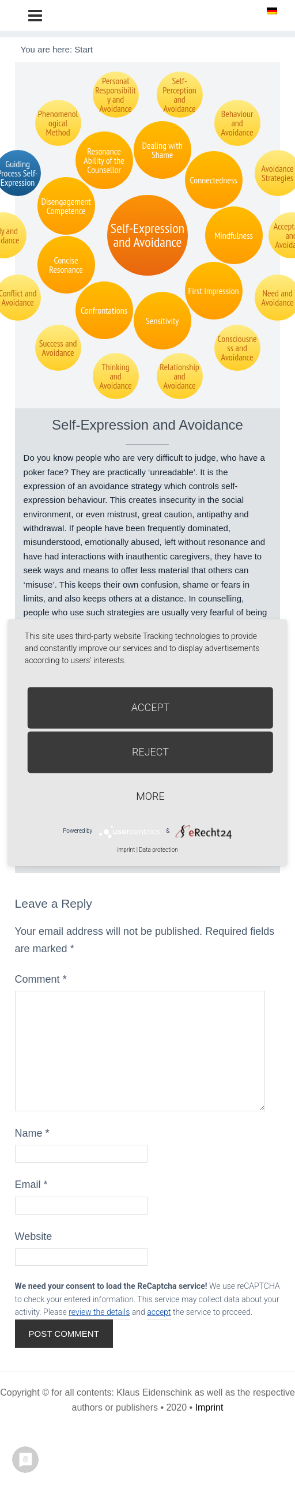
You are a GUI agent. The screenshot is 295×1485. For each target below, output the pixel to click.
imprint (126, 850)
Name (32, 1133)
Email (31, 1184)
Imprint (209, 1407)
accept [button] (159, 1312)
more (150, 796)
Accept (150, 707)
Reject (150, 752)
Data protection (158, 850)
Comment (41, 979)
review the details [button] (99, 1312)
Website (33, 1236)
